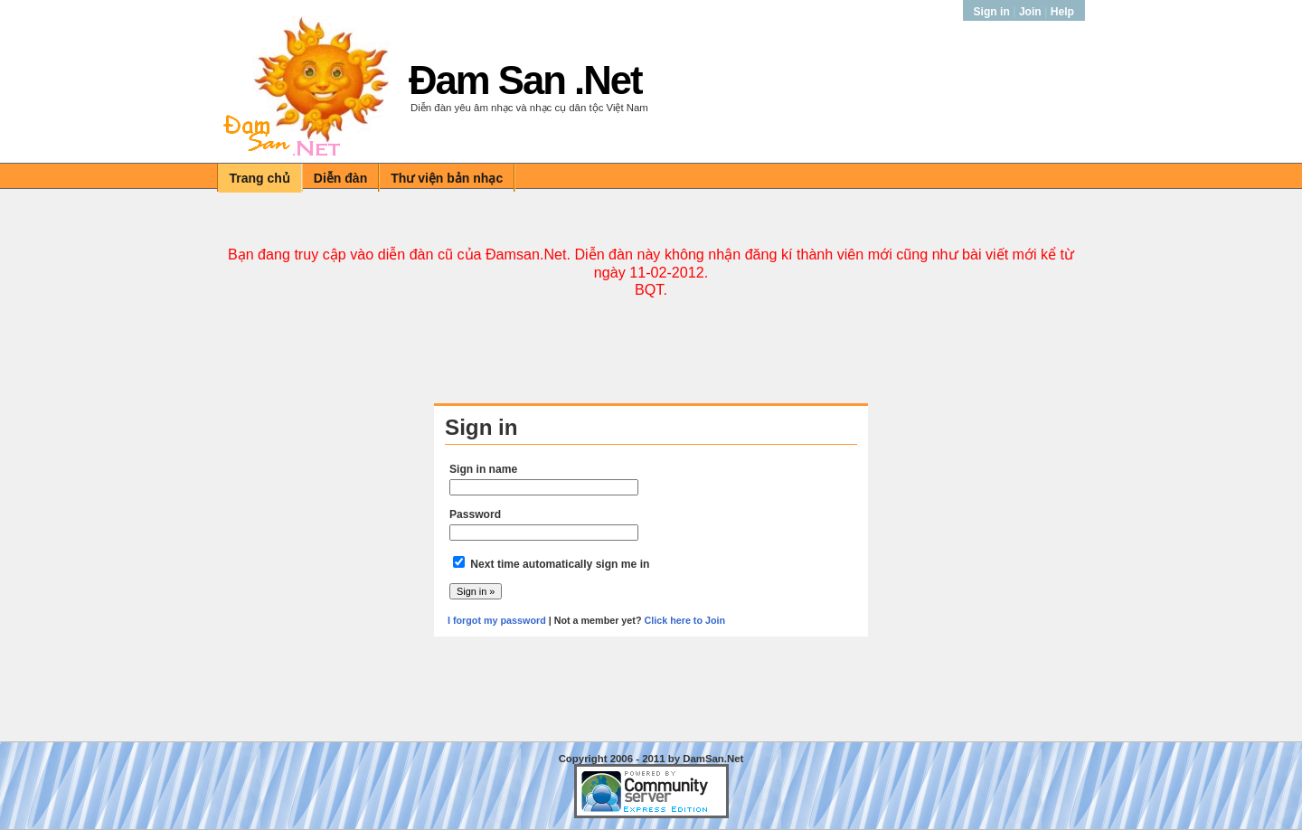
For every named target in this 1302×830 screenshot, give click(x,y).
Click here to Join (684, 620)
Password (475, 514)
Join (1030, 11)
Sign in (994, 11)
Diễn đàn (340, 178)
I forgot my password (497, 620)
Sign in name (483, 469)
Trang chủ (260, 178)
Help (1062, 11)
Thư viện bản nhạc (447, 178)
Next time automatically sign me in (559, 564)
